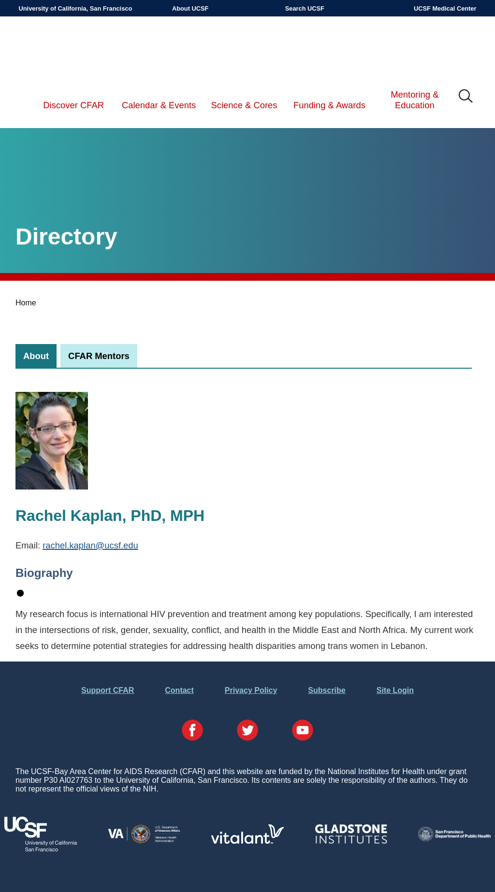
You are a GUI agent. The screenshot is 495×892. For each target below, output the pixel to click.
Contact (179, 690)
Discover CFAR (73, 105)
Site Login (395, 690)
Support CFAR (107, 690)
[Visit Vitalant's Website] (247, 841)
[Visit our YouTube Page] (303, 731)
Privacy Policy (251, 690)
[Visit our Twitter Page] (247, 731)
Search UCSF (304, 8)
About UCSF (190, 8)
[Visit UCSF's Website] (40, 849)
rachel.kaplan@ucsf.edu (90, 545)
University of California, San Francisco (75, 8)
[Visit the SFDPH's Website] (454, 838)
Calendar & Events (159, 105)
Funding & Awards (329, 105)
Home (25, 303)
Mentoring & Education (414, 99)
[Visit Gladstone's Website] (351, 841)
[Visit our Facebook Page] (192, 731)
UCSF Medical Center (445, 8)
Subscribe (326, 690)
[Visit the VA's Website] (144, 841)
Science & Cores (244, 105)
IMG (466, 96)
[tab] (36, 356)
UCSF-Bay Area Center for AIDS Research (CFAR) (68, 48)
